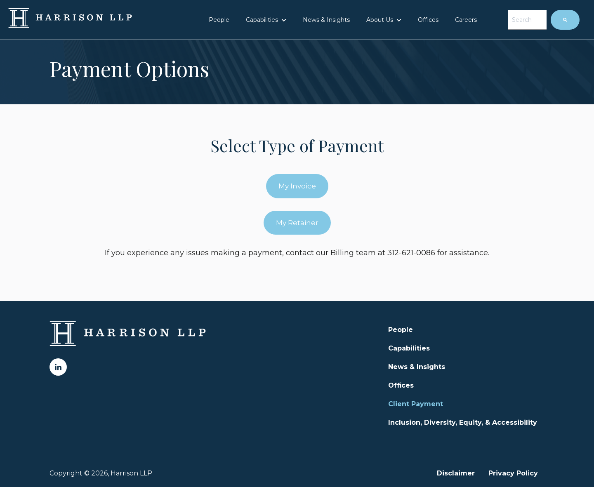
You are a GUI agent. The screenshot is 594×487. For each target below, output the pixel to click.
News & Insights (326, 20)
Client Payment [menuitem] (415, 404)
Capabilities (262, 20)
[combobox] (527, 20)
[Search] (565, 20)
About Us (379, 20)
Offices (428, 20)
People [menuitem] (400, 330)
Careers (466, 20)
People (219, 20)
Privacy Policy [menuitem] (513, 473)
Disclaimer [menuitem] (456, 473)
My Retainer (297, 223)
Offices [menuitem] (401, 385)
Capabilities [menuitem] (409, 348)
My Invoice (297, 186)
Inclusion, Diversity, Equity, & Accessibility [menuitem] (462, 422)
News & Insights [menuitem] (416, 367)
